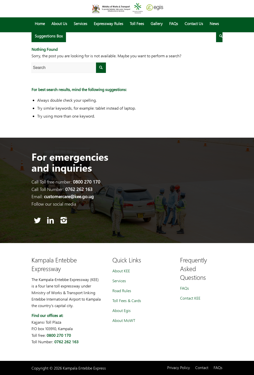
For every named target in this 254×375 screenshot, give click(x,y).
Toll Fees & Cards (126, 300)
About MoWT (123, 320)
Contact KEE (190, 298)
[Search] (219, 36)
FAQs (184, 288)
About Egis (121, 310)
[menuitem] (40, 23)
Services (119, 280)
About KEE (121, 270)
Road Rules (121, 290)
